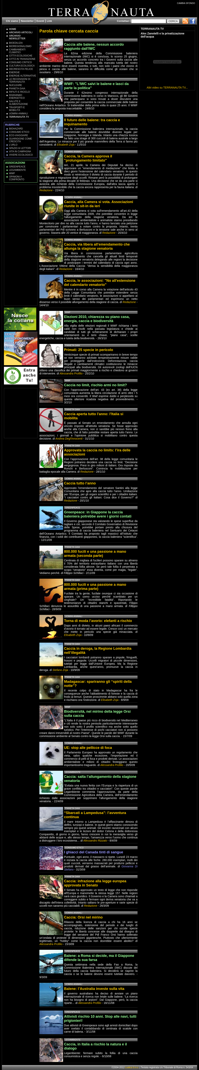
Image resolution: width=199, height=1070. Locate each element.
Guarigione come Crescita (20, 140)
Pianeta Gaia (17, 88)
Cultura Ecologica (22, 65)
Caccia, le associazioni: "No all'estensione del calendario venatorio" (99, 283)
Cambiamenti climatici (17, 51)
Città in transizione (22, 59)
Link (49, 20)
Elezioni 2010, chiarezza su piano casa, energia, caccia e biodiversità (97, 319)
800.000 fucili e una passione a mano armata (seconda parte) (95, 554)
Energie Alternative (22, 75)
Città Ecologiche (20, 55)
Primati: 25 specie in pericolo (88, 350)
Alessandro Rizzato (95, 840)
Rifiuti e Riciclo (19, 92)
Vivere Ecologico (21, 154)
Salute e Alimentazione (18, 102)
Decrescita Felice (21, 69)
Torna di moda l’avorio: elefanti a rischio (98, 621)
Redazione (46, 190)
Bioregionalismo (20, 46)
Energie (14, 72)
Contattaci (123, 20)
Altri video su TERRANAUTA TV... (167, 87)
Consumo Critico (20, 62)
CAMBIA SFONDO (186, 3)
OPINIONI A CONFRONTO (16, 178)
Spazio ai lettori (20, 148)
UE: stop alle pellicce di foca (88, 748)
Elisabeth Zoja (65, 144)
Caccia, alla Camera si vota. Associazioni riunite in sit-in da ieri (98, 204)
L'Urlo (13, 144)
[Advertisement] (21, 245)
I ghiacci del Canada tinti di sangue (93, 852)
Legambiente (17, 170)
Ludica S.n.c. (132, 1067)
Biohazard (16, 128)
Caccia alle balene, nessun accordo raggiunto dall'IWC (94, 47)
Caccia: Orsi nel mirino (83, 917)
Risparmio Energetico (17, 96)
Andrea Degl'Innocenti (69, 438)
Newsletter (27, 20)
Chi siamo (12, 20)
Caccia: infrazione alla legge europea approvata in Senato (95, 883)
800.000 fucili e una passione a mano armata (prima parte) (95, 587)
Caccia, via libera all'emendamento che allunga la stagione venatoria (97, 246)
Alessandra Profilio (71, 373)
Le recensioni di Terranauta (19, 80)
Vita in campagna (20, 151)
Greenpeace (17, 166)
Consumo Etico (19, 132)
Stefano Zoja (60, 670)
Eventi (40, 20)
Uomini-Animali (18, 113)
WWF (12, 173)
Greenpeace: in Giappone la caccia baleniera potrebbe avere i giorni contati (97, 514)
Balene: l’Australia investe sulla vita (94, 989)
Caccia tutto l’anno (80, 483)
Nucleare (15, 85)
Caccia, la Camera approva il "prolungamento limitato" (88, 158)
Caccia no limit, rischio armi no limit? (95, 385)
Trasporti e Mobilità (17, 109)
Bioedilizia (16, 43)
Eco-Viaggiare (18, 135)
